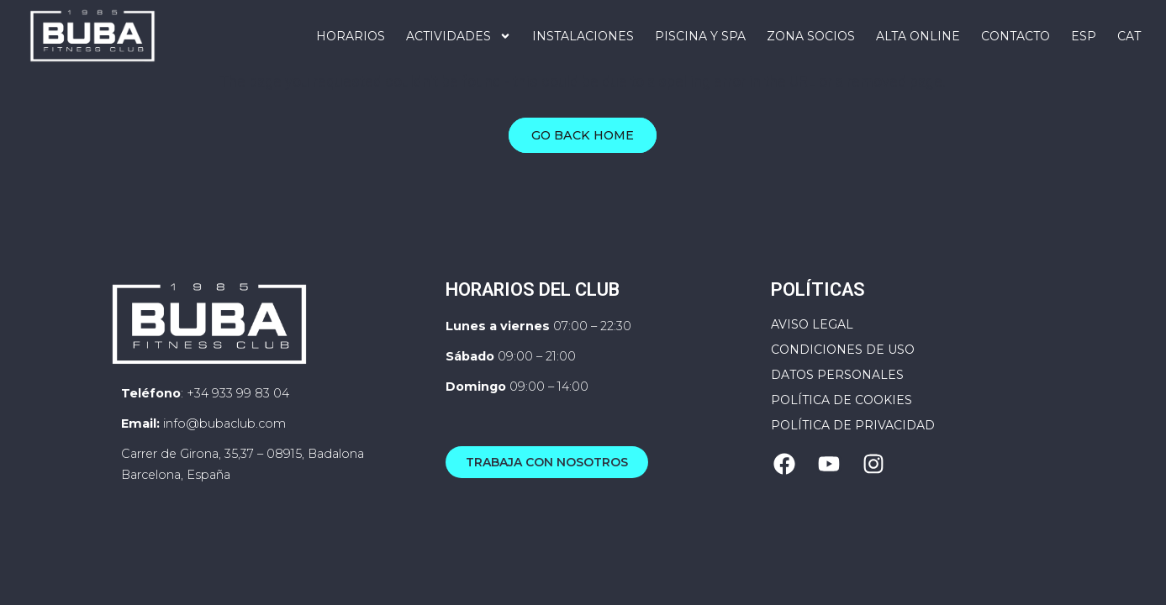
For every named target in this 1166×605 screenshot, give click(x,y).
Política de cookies (841, 428)
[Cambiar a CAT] (1129, 36)
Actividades (458, 36)
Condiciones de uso (843, 378)
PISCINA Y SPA (700, 36)
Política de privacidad (853, 453)
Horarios (350, 36)
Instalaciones (583, 36)
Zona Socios (811, 36)
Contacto (1015, 36)
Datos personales (837, 403)
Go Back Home (582, 164)
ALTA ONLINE (918, 36)
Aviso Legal (812, 352)
